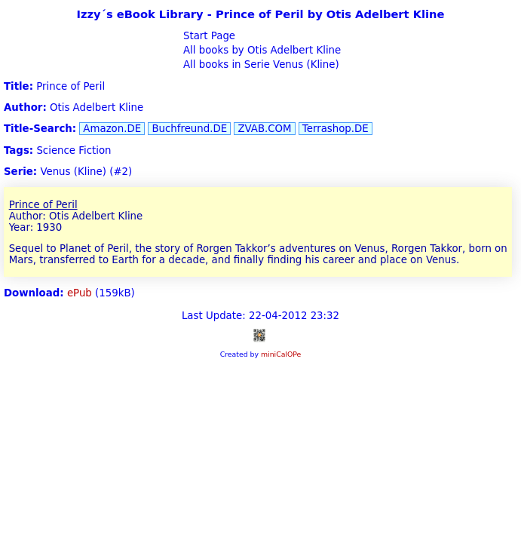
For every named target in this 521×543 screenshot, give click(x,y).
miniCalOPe (281, 354)
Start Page (207, 35)
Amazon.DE (112, 128)
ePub (79, 293)
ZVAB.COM (264, 128)
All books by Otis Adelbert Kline (261, 50)
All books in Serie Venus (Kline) (259, 64)
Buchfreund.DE (189, 128)
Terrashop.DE (335, 128)
